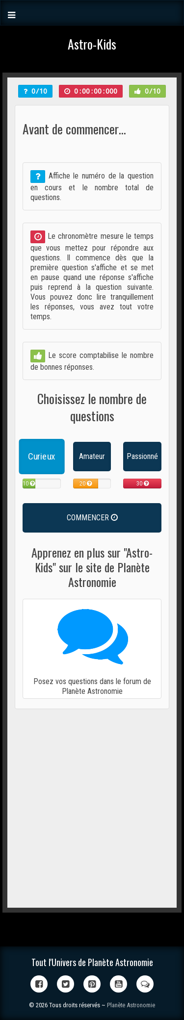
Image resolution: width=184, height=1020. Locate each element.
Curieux (41, 456)
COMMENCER (92, 517)
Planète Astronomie (131, 1005)
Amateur (92, 456)
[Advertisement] (92, 808)
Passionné (142, 456)
